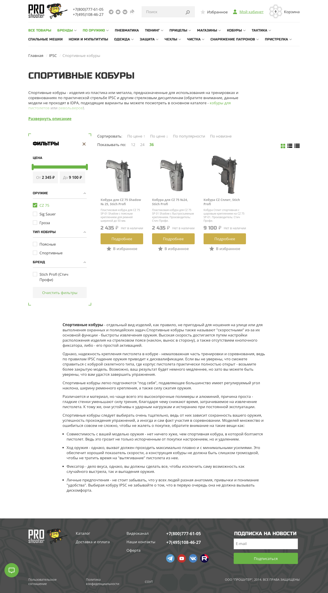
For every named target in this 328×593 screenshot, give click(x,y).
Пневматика (127, 30)
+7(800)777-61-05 (88, 9)
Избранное (217, 12)
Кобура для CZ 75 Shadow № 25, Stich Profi (121, 202)
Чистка (194, 39)
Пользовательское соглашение (42, 581)
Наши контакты (140, 541)
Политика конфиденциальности (102, 581)
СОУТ (149, 582)
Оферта (133, 550)
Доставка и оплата (93, 541)
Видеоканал (137, 533)
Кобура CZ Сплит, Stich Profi (222, 202)
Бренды (65, 30)
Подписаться (266, 558)
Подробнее (121, 238)
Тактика (259, 30)
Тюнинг (152, 30)
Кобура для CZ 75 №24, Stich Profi (170, 202)
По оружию (94, 30)
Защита (147, 39)
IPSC (53, 55)
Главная (35, 55)
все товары (39, 30)
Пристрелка (276, 39)
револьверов (70, 108)
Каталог (83, 533)
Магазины (207, 30)
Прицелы (178, 30)
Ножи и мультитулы (88, 39)
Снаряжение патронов (232, 39)
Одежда (122, 39)
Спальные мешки (45, 39)
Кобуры (234, 30)
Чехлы (171, 39)
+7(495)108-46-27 (88, 14)
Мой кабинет (251, 12)
